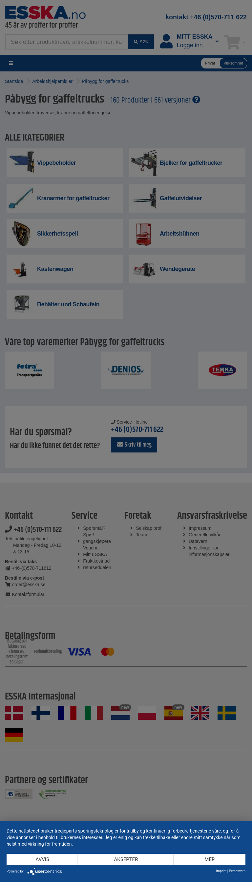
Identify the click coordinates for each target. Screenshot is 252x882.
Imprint (221, 871)
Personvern (237, 871)
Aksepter (126, 859)
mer (209, 859)
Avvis (42, 859)
